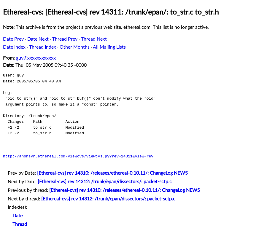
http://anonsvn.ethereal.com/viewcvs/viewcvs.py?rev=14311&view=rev (78, 156)
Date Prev (13, 39)
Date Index (14, 47)
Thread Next (94, 39)
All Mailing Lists (109, 47)
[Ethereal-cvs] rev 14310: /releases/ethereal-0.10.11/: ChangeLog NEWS (112, 173)
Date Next (38, 39)
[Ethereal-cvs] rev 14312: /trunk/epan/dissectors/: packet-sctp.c (105, 181)
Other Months (75, 47)
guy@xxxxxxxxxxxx (36, 58)
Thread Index (42, 47)
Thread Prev (64, 39)
